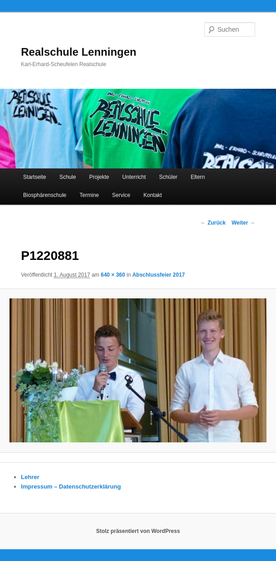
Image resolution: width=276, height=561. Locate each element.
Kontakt (152, 195)
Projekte (99, 177)
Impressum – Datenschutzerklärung (71, 486)
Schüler (168, 177)
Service (121, 195)
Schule (67, 177)
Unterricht (134, 177)
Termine (89, 195)
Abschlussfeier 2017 (158, 275)
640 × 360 (113, 275)
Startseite (34, 177)
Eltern (198, 177)
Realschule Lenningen (78, 52)
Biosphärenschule (44, 195)
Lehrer (30, 477)
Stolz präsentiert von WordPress (138, 531)
